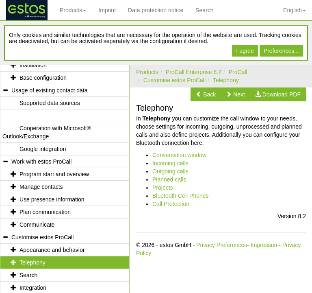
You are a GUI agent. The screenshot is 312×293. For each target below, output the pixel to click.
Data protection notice (155, 10)
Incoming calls (170, 163)
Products (73, 10)
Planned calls (169, 179)
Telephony (226, 80)
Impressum (265, 245)
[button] (206, 94)
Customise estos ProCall (174, 80)
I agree (245, 51)
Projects (162, 187)
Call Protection (170, 204)
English (294, 10)
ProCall (238, 72)
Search (204, 10)
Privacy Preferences (221, 245)
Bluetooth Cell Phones (180, 195)
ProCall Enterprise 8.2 (193, 72)
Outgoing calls (170, 171)
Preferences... (281, 51)
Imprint (107, 10)
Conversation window (179, 155)
